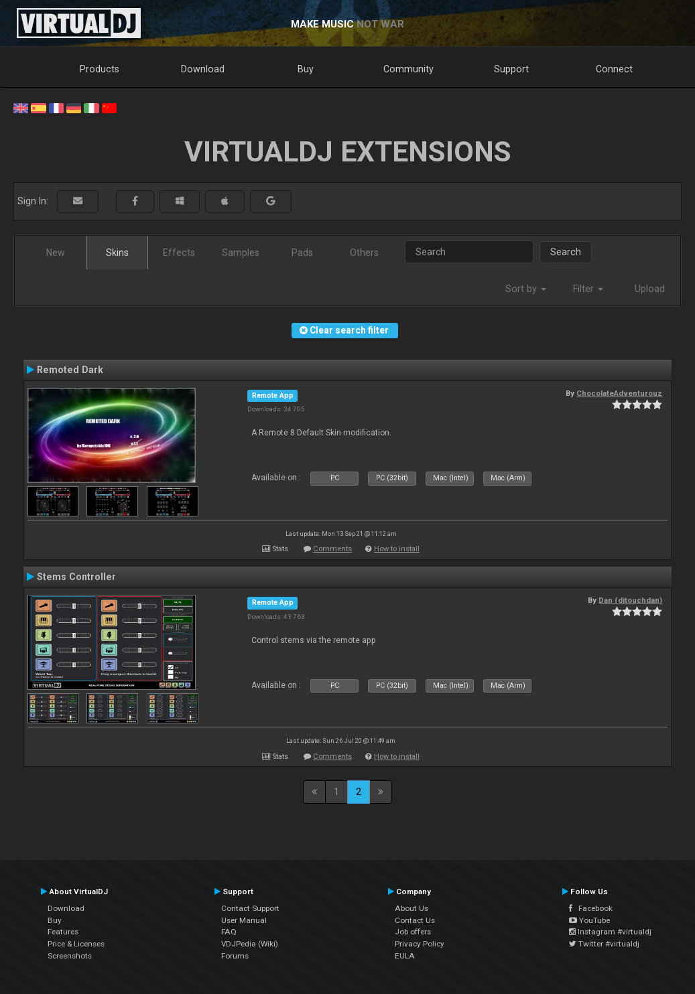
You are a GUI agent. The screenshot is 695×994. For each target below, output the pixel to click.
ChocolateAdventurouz (619, 393)
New (55, 252)
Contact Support (250, 908)
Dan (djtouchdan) (630, 600)
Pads (302, 252)
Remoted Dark (70, 369)
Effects (179, 252)
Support (511, 69)
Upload (650, 288)
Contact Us (415, 920)
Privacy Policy (419, 943)
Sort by (525, 288)
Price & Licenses (76, 943)
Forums (235, 956)
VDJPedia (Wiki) (249, 943)
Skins (117, 252)
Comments (332, 549)
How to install (397, 549)
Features (63, 931)
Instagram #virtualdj (610, 931)
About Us (411, 908)
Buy (306, 69)
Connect (614, 69)
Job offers (413, 931)
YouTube (589, 920)
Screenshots (70, 956)
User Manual (244, 920)
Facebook (591, 908)
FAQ (229, 931)
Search (565, 251)
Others (364, 252)
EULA (405, 956)
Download (203, 69)
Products (99, 69)
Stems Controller (76, 576)
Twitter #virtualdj (604, 943)
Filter (588, 288)
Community (408, 69)
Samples (240, 252)
